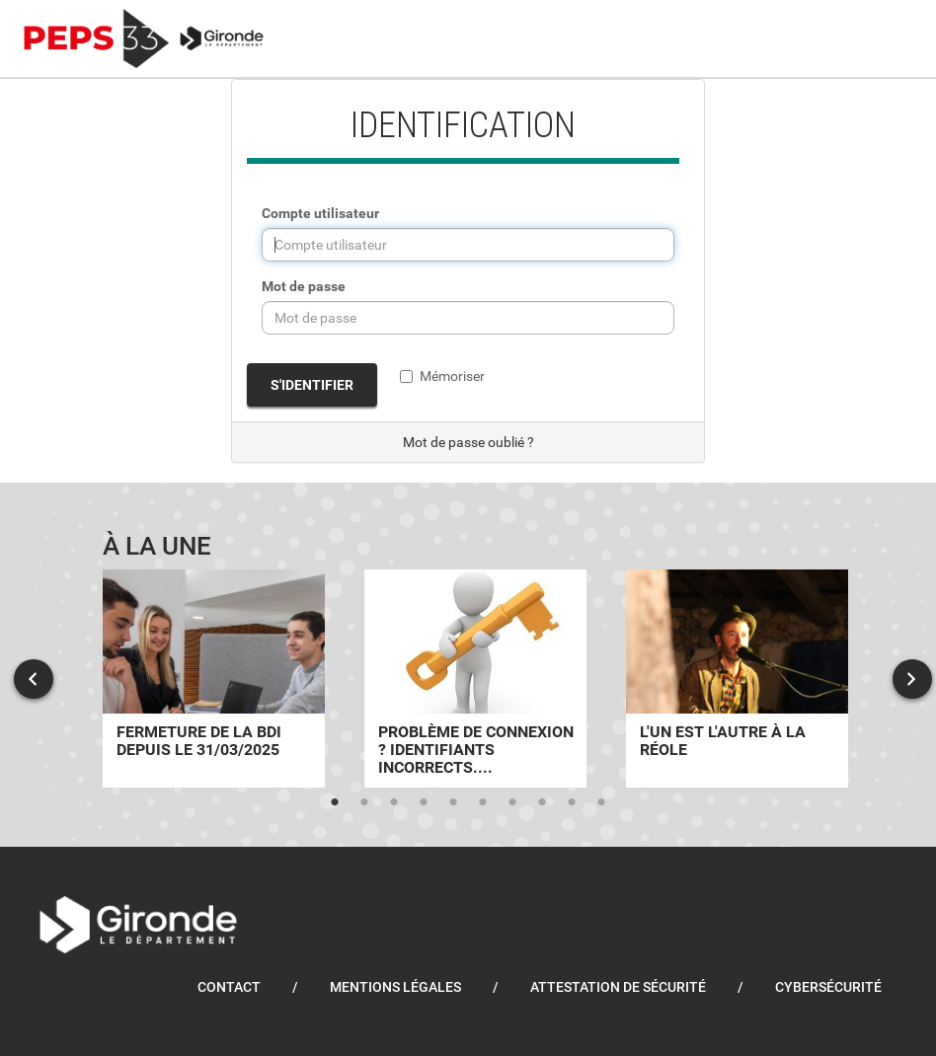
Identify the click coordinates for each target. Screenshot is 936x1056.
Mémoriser (442, 376)
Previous (33, 679)
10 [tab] (601, 802)
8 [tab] (542, 802)
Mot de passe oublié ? (468, 442)
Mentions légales (395, 987)
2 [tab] (364, 802)
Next (912, 679)
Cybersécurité (828, 987)
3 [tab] (394, 802)
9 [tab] (572, 802)
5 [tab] (453, 802)
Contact (229, 987)
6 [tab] (483, 802)
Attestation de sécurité (618, 987)
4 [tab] (423, 802)
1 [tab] (335, 802)
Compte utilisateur (320, 213)
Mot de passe (304, 286)
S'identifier (312, 385)
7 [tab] (512, 802)
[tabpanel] (214, 678)
